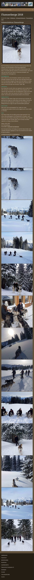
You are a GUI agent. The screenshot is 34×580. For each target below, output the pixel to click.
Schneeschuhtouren (20, 18)
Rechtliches (3, 562)
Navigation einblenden (6, 9)
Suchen (3, 576)
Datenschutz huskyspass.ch (7, 567)
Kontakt (3, 572)
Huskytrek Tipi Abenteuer (13, 126)
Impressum (4, 557)
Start (8, 18)
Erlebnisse (12, 18)
